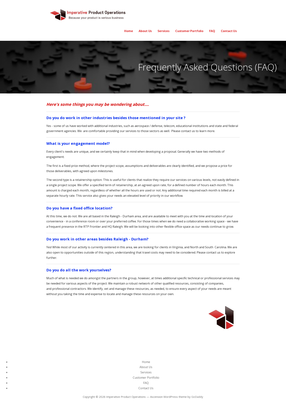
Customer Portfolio (189, 31)
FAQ (212, 31)
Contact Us (229, 31)
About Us (145, 31)
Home (128, 31)
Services (163, 31)
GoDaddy (197, 397)
